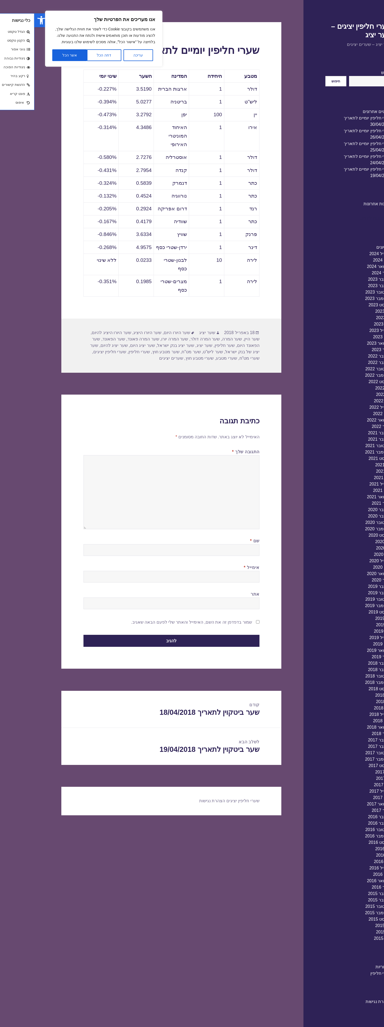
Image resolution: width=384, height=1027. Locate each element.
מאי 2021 (348, 477)
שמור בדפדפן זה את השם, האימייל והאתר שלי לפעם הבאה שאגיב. (157, 622)
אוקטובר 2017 (344, 753)
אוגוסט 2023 (345, 305)
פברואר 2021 (345, 497)
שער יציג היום (108, 345)
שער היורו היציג (113, 332)
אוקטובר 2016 (344, 829)
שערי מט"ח (215, 358)
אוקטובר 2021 (344, 445)
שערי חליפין (346, 973)
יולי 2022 (349, 388)
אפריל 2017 (346, 791)
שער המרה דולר (170, 339)
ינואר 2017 (347, 810)
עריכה (104, 55)
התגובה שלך (211, 452)
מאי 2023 (348, 324)
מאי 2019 (348, 631)
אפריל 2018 (346, 714)
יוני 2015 (349, 932)
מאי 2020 (348, 554)
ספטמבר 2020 (344, 529)
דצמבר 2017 (345, 740)
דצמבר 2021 (345, 433)
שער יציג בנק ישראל (141, 345)
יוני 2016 (349, 855)
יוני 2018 (349, 701)
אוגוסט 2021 (345, 458)
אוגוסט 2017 (345, 765)
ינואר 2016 (347, 887)
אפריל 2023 (346, 330)
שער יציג (173, 332)
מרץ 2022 (348, 413)
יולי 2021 (349, 465)
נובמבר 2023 (345, 285)
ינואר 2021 (347, 503)
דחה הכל (69, 55)
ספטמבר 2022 (344, 375)
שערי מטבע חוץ (165, 358)
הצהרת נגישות (344, 1001)
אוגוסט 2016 (345, 842)
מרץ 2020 (348, 567)
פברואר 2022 (345, 420)
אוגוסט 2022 (345, 381)
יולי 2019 (349, 618)
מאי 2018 (348, 708)
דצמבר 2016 (345, 817)
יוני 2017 (349, 778)
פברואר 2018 (345, 727)
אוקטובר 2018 (344, 676)
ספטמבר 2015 (344, 912)
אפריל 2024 (346, 253)
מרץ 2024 (348, 260)
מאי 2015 (348, 938)
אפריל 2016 (346, 868)
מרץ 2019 (348, 644)
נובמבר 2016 (345, 823)
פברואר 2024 (345, 266)
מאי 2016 (348, 861)
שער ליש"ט (178, 352)
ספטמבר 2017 (344, 759)
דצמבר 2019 (345, 586)
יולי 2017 (349, 772)
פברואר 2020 (345, 573)
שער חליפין (190, 345)
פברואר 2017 (345, 804)
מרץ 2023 (348, 337)
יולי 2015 (349, 925)
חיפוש (352, 72)
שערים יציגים (137, 358)
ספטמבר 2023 (344, 298)
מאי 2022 (348, 401)
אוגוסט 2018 (345, 689)
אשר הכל (35, 55)
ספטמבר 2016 (344, 836)
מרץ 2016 (348, 874)
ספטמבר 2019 (344, 605)
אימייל (217, 567)
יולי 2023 (349, 311)
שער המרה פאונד (109, 339)
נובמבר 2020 (345, 516)
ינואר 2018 (347, 733)
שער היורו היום (142, 332)
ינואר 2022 (347, 426)
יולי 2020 (349, 541)
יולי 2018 (349, 695)
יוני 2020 (349, 548)
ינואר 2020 (347, 580)
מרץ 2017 (348, 797)
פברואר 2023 (345, 343)
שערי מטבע (192, 358)
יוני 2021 (349, 471)
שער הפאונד (79, 339)
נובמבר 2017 (345, 746)
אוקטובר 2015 (344, 906)
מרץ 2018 (348, 721)
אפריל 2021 (346, 484)
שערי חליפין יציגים (75, 352)
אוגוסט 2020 (345, 535)
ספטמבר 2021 (344, 452)
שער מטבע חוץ (131, 352)
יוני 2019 (349, 625)
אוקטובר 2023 (344, 292)
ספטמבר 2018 (344, 682)
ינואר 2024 (347, 273)
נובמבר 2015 (345, 900)
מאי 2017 (348, 785)
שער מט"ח (156, 352)
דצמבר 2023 (345, 279)
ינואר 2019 (347, 657)
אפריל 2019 (346, 637)
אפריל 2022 (346, 407)
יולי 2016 (349, 849)
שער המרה (197, 339)
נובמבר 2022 (345, 362)
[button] (7, 20)
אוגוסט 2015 (345, 919)
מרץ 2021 (348, 490)
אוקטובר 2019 (344, 599)
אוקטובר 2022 (344, 369)
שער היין (217, 339)
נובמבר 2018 (345, 669)
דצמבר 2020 (345, 509)
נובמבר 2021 (345, 439)
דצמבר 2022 (345, 356)
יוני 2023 (349, 317)
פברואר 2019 (345, 650)
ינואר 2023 (347, 349)
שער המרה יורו (140, 339)
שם (220, 541)
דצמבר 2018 (345, 663)
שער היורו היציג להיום (77, 332)
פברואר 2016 (345, 880)
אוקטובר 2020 (344, 522)
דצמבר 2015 (345, 893)
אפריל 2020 (346, 561)
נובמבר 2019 (345, 593)
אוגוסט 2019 (345, 612)
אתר (220, 594)
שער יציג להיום (79, 345)
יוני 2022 (349, 394)
